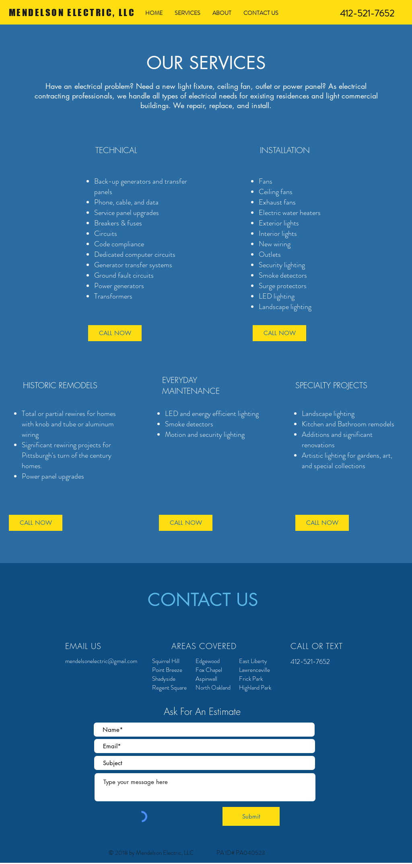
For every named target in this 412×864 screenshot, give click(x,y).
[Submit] (251, 816)
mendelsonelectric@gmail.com (101, 661)
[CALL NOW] (115, 333)
